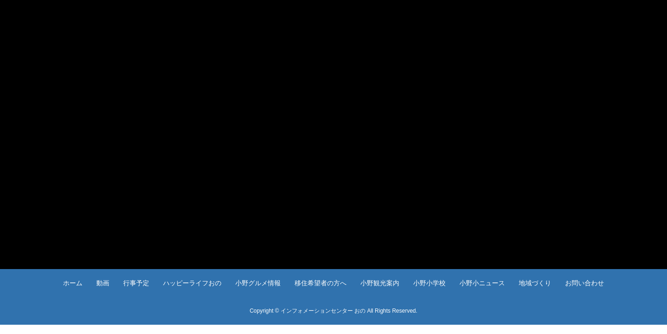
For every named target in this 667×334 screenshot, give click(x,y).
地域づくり (535, 283)
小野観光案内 (379, 283)
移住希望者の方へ (320, 283)
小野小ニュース (482, 283)
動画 (102, 283)
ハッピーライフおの (192, 283)
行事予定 (136, 283)
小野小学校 (429, 283)
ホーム (72, 283)
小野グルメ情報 (258, 283)
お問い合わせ (584, 283)
